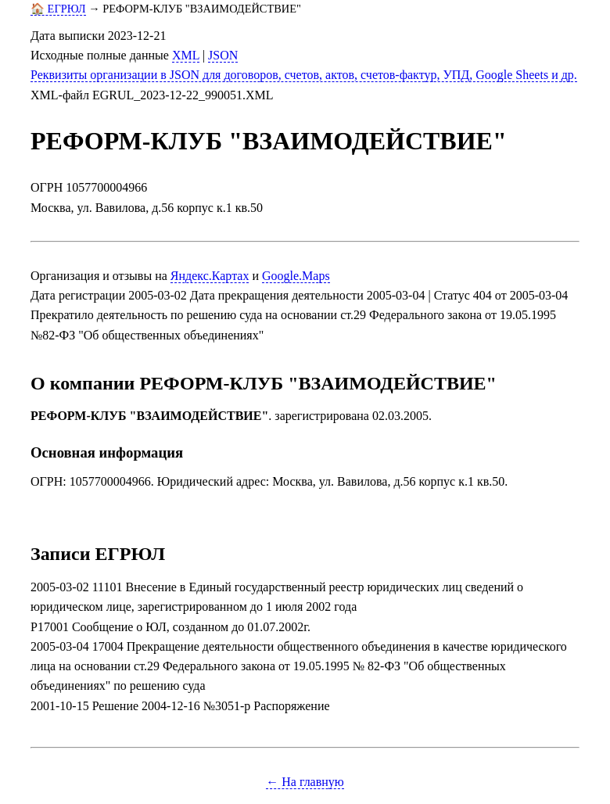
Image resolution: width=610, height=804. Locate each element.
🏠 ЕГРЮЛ (58, 8)
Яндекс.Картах (209, 275)
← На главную (305, 781)
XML (185, 55)
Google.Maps (296, 275)
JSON (223, 55)
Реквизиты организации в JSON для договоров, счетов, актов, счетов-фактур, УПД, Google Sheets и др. (303, 74)
